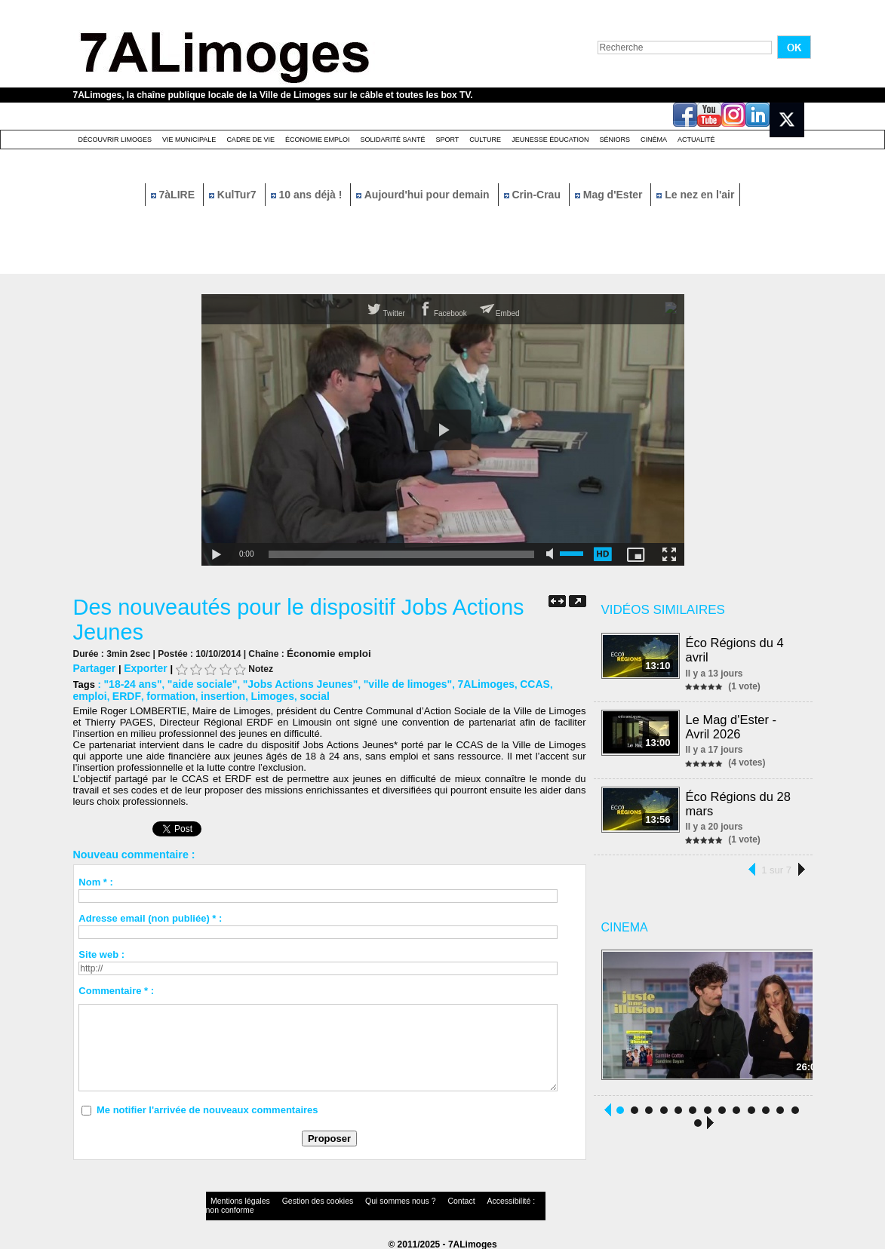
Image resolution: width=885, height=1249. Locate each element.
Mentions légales (234, 1199)
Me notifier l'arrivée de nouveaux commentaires (207, 1106)
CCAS (506, 682)
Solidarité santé (392, 139)
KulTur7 (234, 195)
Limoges (221, 693)
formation (126, 693)
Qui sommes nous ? (362, 1199)
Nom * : (95, 879)
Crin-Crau (534, 195)
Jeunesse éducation (550, 139)
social (261, 693)
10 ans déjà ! (308, 195)
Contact (412, 1199)
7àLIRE (174, 195)
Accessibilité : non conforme (471, 1199)
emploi (541, 682)
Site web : (101, 951)
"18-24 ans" (130, 682)
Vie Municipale (189, 139)
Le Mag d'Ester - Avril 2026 (732, 724)
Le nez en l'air (695, 195)
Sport (447, 139)
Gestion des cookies (296, 1199)
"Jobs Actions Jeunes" (287, 682)
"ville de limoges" (387, 682)
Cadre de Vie (250, 139)
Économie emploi (317, 139)
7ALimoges (460, 682)
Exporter (141, 667)
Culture (485, 139)
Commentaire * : (116, 987)
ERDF (86, 693)
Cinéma (654, 139)
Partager (93, 667)
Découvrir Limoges (115, 139)
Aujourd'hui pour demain (424, 195)
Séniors (614, 139)
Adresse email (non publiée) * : (150, 915)
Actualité (696, 139)
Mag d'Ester (610, 195)
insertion (175, 693)
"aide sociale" (195, 682)
